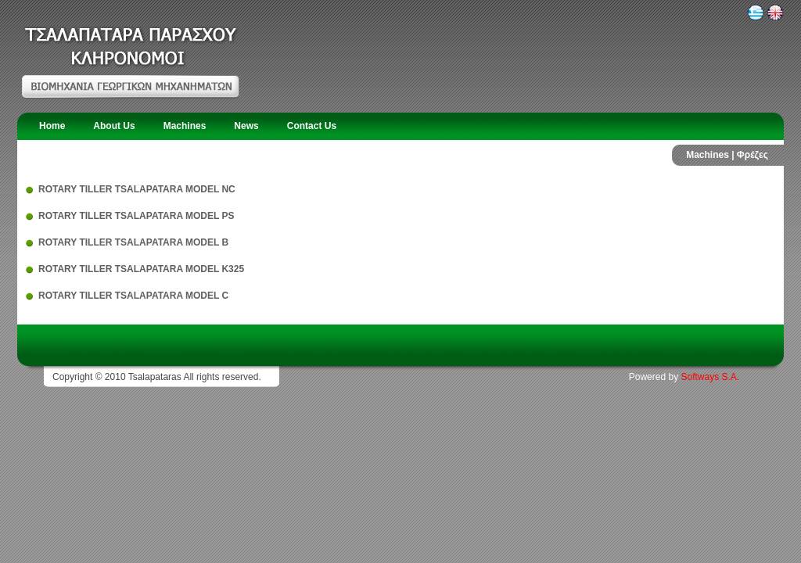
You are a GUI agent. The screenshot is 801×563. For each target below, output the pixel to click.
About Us (114, 125)
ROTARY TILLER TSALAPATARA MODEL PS (136, 215)
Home (52, 125)
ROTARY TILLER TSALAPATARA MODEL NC (136, 189)
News (246, 125)
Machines (185, 125)
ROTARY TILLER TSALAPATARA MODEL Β (133, 242)
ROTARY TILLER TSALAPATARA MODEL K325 (141, 269)
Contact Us (311, 125)
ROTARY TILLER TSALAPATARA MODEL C (133, 295)
